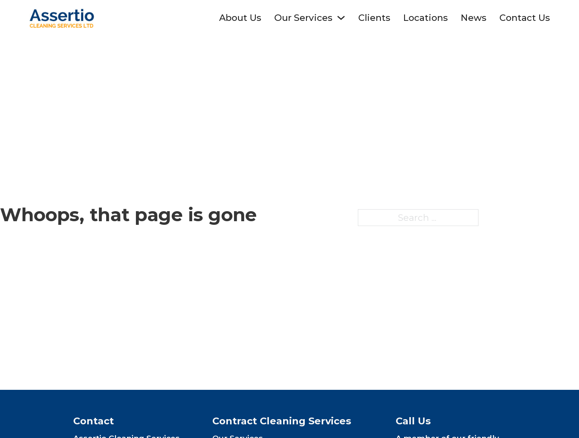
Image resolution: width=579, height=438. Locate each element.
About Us (240, 17)
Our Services (303, 17)
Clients (374, 17)
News (474, 17)
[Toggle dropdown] (341, 17)
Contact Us (524, 17)
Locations (425, 17)
